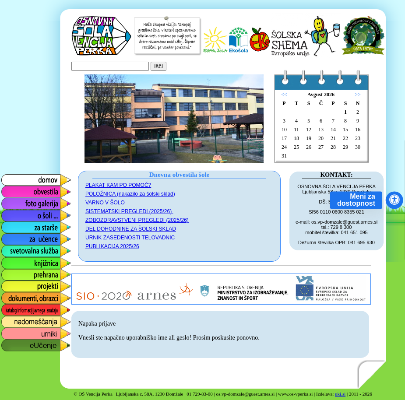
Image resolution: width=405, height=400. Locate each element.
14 (333, 129)
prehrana (14, 272)
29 (345, 147)
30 (357, 147)
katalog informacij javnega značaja (27, 310)
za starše (14, 225)
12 (308, 129)
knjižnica (13, 260)
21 (333, 138)
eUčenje (13, 343)
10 (284, 129)
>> (358, 94)
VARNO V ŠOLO (105, 203)
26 (308, 147)
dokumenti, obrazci (29, 296)
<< (284, 94)
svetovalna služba (28, 249)
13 (321, 129)
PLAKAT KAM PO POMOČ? (118, 185)
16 (357, 129)
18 (296, 138)
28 (333, 147)
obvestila (14, 189)
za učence (16, 237)
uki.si (340, 393)
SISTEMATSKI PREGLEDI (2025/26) (129, 211)
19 (308, 138)
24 (284, 147)
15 (345, 129)
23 (357, 138)
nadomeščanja (23, 319)
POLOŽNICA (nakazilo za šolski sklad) (130, 194)
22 (345, 138)
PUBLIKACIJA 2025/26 (112, 246)
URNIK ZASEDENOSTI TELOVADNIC (130, 238)
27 (321, 147)
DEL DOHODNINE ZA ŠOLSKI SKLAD (130, 229)
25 (296, 147)
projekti (11, 284)
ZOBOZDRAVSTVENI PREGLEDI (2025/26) (137, 220)
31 (284, 156)
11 (296, 129)
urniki (8, 331)
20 (321, 138)
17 (284, 138)
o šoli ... (12, 213)
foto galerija (18, 201)
